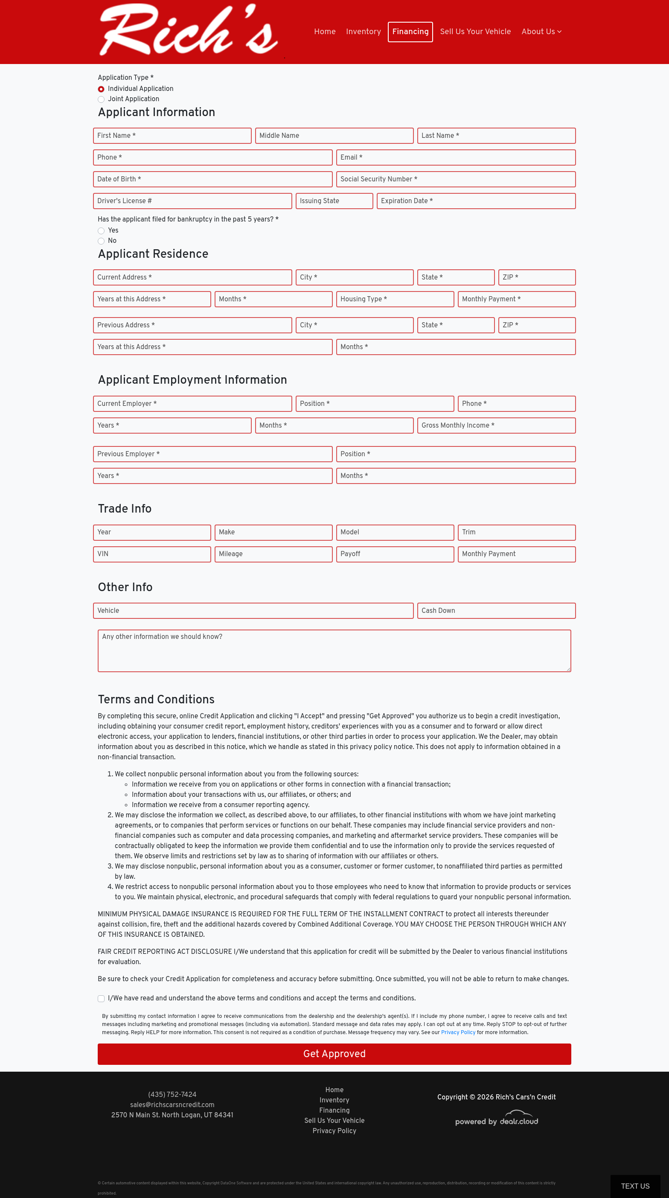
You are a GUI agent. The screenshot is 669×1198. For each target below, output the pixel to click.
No (112, 241)
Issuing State (319, 201)
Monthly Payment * (491, 299)
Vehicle (108, 611)
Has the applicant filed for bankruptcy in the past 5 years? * (188, 220)
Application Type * (126, 78)
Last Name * (441, 136)
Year (104, 532)
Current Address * (124, 278)
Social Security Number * (379, 179)
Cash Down (438, 611)
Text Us (635, 1186)
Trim (469, 532)
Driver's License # (124, 201)
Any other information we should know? (162, 637)
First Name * (116, 136)
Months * (233, 299)
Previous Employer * (128, 454)
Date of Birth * (119, 179)
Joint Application (133, 99)
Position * (315, 404)
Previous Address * (126, 325)
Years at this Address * (131, 299)
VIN (102, 554)
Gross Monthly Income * (458, 426)
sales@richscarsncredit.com (172, 1105)
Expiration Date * (407, 201)
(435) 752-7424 (172, 1095)
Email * (351, 158)
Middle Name (279, 136)
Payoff (350, 554)
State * (432, 278)
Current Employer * (127, 404)
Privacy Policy (458, 1032)
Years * (108, 426)
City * (308, 278)
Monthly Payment (489, 554)
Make (227, 532)
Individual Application (141, 89)
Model (349, 532)
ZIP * (510, 278)
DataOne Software (236, 1183)
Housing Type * (363, 299)
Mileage (231, 554)
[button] (541, 32)
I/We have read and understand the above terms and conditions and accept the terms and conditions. (262, 998)
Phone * (109, 158)
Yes (113, 231)
